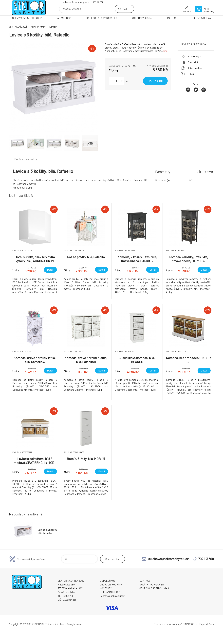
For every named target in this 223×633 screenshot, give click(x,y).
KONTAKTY (106, 588)
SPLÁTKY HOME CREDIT (152, 584)
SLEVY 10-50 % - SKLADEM (27, 18)
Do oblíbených (194, 56)
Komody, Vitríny (38, 26)
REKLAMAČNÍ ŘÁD (110, 592)
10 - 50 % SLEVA (202, 18)
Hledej (125, 8)
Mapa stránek (206, 624)
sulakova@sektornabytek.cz (76, 2)
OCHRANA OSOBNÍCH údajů (154, 588)
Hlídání (190, 73)
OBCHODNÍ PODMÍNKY (112, 584)
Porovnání (192, 62)
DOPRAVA (144, 580)
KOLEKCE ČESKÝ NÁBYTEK (101, 18)
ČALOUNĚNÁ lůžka (142, 18)
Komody (53, 26)
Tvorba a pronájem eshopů (168, 624)
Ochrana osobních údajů (112, 595)
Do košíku (155, 81)
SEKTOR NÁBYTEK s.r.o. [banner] (29, 7)
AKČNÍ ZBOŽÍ (64, 18)
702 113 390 (98, 2)
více (165, 50)
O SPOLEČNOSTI (108, 580)
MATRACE (172, 18)
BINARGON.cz (190, 624)
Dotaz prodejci (194, 68)
